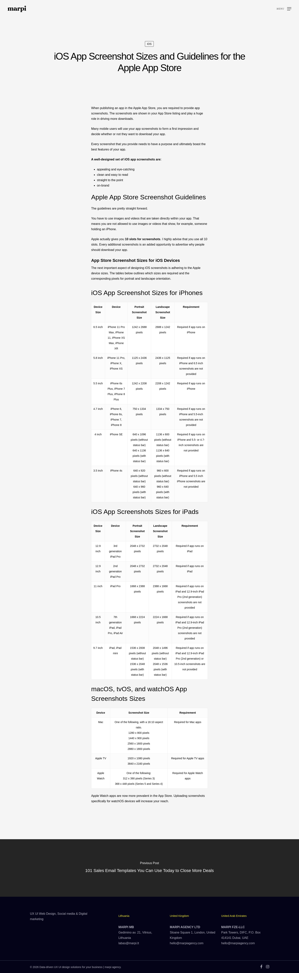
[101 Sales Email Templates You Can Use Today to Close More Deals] (149, 868)
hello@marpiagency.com (186, 943)
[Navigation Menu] (284, 9)
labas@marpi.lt (128, 943)
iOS (149, 43)
